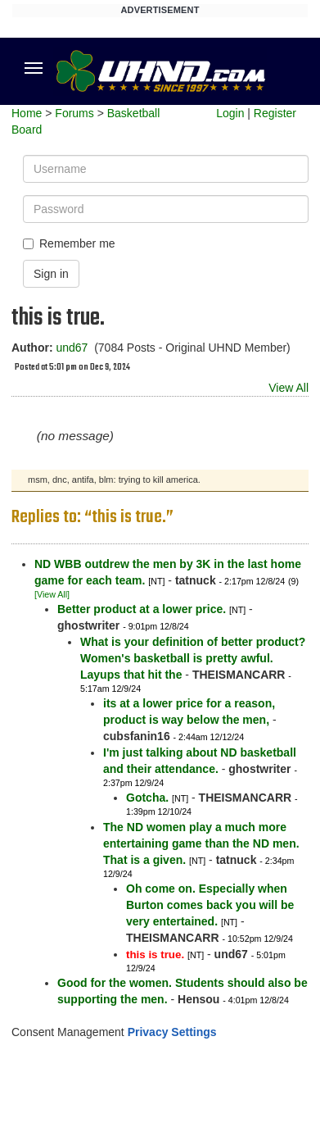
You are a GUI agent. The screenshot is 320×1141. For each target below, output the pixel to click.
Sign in (51, 273)
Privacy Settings (172, 1032)
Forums (74, 113)
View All (288, 387)
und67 (72, 347)
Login (230, 113)
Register (275, 113)
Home (26, 113)
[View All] (52, 594)
